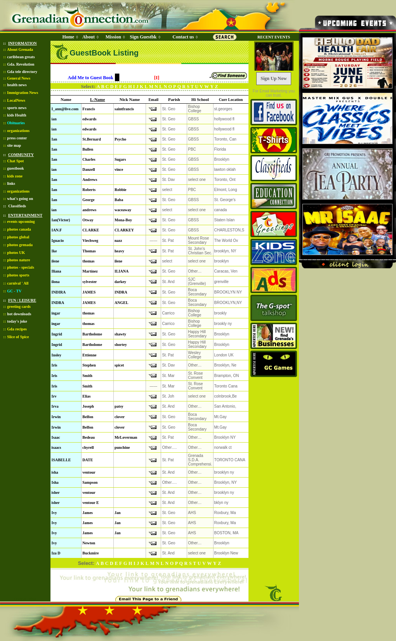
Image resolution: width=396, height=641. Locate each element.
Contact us (183, 37)
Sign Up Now (274, 78)
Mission (113, 37)
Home (68, 37)
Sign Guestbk (144, 37)
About (88, 37)
